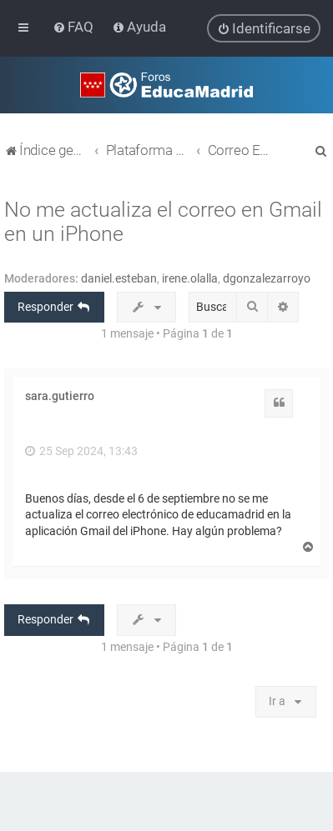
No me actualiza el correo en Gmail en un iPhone (163, 221)
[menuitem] (74, 26)
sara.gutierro (59, 396)
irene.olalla (190, 277)
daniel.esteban (119, 277)
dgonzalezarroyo (266, 277)
